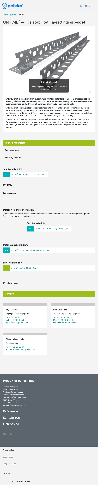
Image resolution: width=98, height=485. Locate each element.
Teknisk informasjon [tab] (15, 142)
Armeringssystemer (10, 389)
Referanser (10, 411)
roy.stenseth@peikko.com (17, 322)
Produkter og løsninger (10, 15)
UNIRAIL (21, 15)
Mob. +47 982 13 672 (15, 320)
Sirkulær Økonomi (10, 403)
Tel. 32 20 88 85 (13, 317)
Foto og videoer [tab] (13, 157)
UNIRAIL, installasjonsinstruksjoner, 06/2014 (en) (30, 250)
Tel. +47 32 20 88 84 (15, 347)
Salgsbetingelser (9, 464)
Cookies (6, 473)
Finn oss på (11, 424)
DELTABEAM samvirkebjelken (15, 397)
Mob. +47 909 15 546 (63, 320)
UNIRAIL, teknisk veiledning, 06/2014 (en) (27, 174)
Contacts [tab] (9, 293)
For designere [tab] (12, 150)
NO (87, 6)
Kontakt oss (11, 418)
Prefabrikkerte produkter (12, 387)
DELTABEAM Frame (11, 400)
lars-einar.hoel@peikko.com (65, 322)
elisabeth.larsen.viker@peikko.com (20, 349)
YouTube (4, 432)
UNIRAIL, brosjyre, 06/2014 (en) (23, 268)
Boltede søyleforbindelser (13, 395)
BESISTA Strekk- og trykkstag (15, 405)
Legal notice (8, 457)
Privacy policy (8, 450)
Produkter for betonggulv (13, 392)
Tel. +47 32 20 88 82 (62, 317)
